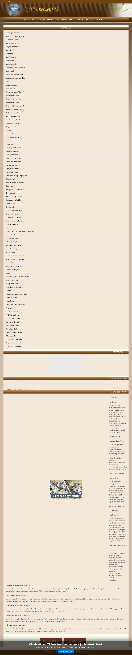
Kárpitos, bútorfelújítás (14, 210)
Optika (8, 273)
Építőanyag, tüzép (12, 144)
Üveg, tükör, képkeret (13, 325)
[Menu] (129, 19)
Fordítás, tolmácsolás (13, 165)
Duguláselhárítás (12, 127)
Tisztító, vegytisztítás (13, 318)
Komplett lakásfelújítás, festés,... (118, 547)
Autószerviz (10, 81)
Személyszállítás (12, 297)
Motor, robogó (11, 252)
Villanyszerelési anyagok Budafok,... (117, 438)
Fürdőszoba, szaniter (13, 172)
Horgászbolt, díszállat (13, 200)
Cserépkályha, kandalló (14, 120)
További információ (87, 647)
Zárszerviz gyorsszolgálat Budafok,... (20, 605)
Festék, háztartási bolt (13, 155)
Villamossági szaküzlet (14, 332)
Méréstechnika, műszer (14, 249)
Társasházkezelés (12, 311)
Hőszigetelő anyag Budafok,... (17, 595)
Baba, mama (10, 88)
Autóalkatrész (11, 50)
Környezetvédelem (12, 238)
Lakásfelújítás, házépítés (14, 242)
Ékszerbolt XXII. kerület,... (115, 399)
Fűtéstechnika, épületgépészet (16, 175)
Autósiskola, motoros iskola (15, 78)
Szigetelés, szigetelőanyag (15, 304)
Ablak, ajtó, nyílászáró (13, 33)
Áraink (100, 19)
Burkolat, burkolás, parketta (16, 113)
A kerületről (45, 19)
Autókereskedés (11, 64)
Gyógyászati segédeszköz (15, 189)
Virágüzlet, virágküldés (14, 339)
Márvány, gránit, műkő (14, 245)
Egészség (9, 130)
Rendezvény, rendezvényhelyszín (17, 277)
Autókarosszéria (11, 60)
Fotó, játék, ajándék (12, 169)
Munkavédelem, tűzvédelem (16, 256)
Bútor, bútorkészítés (13, 116)
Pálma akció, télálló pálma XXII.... (117, 475)
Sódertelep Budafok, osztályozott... (19, 615)
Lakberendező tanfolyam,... (115, 512)
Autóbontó (9, 54)
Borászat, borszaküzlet (14, 109)
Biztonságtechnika (12, 102)
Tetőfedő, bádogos (12, 315)
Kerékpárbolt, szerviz (13, 217)
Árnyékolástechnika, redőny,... (17, 625)
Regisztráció (85, 19)
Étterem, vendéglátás (13, 148)
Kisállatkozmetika (12, 224)
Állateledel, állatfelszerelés (15, 36)
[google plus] (13, 2)
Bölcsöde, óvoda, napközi (15, 106)
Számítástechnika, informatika (16, 294)
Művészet (9, 263)
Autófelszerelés (11, 57)
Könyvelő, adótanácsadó (14, 235)
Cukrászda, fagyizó (12, 123)
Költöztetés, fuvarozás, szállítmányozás (20, 231)
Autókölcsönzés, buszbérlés (16, 67)
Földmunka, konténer (13, 162)
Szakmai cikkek (65, 19)
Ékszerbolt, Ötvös (12, 134)
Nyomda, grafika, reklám (14, 266)
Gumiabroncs (10, 186)
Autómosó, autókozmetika (15, 74)
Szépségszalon (11, 301)
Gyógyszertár (10, 193)
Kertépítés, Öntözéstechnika (16, 221)
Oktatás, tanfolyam (12, 270)
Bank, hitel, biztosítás (13, 92)
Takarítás (9, 308)
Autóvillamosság (12, 85)
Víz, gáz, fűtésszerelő (13, 343)
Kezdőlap (29, 19)
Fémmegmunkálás (12, 151)
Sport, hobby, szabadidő (14, 287)
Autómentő (10, 71)
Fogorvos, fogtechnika (13, 158)
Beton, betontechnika (13, 99)
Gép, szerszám (11, 179)
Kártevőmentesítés (12, 214)
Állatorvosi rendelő (12, 40)
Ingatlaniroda (10, 203)
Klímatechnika (11, 228)
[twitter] (9, 2)
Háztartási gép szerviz (14, 196)
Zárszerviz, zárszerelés (14, 346)
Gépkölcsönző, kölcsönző (15, 182)
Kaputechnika (10, 207)
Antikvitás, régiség (12, 43)
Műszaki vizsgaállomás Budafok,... (19, 585)
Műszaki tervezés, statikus (15, 259)
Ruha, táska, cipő (12, 280)
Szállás (8, 290)
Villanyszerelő (11, 336)
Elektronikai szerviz (12, 137)
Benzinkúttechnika (12, 95)
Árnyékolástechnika (13, 47)
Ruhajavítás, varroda (13, 284)
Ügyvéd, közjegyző (12, 322)
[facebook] (6, 2)
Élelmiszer (9, 141)
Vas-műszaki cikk (12, 329)
